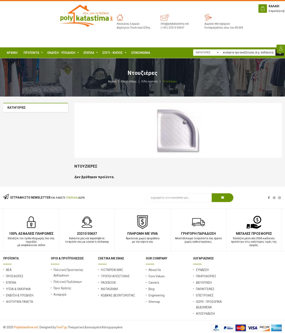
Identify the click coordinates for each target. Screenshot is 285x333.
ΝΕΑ (9, 270)
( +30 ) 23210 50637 (172, 27)
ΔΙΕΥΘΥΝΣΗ (204, 282)
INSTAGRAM (109, 289)
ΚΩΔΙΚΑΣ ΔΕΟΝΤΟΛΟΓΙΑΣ (118, 295)
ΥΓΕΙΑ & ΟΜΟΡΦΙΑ (18, 289)
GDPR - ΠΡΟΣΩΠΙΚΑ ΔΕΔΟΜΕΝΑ (209, 304)
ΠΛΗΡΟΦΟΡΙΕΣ (206, 276)
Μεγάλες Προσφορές (254, 234)
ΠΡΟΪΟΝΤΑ (31, 52)
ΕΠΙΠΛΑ (89, 52)
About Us (155, 270)
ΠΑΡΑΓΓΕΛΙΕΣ (205, 289)
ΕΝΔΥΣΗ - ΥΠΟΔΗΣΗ (61, 52)
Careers (154, 282)
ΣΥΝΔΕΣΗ (202, 270)
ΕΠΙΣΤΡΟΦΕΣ (205, 295)
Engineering (156, 295)
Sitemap (154, 301)
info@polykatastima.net (175, 23)
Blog (152, 289)
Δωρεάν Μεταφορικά (217, 23)
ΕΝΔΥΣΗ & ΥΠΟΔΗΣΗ (19, 295)
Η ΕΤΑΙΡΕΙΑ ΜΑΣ (112, 270)
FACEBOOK (108, 282)
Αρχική (12, 52)
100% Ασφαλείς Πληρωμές (31, 234)
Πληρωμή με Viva (142, 234)
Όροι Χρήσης (62, 288)
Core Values (157, 276)
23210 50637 (87, 234)
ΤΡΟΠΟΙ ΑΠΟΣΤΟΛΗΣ (115, 276)
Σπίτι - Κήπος (112, 52)
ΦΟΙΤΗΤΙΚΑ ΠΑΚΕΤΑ (19, 301)
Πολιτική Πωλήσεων (68, 281)
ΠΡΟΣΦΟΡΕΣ (14, 276)
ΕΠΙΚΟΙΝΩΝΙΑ (140, 52)
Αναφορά (60, 294)
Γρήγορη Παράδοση (198, 234)
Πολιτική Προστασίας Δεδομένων (68, 272)
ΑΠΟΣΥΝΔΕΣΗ (205, 313)
